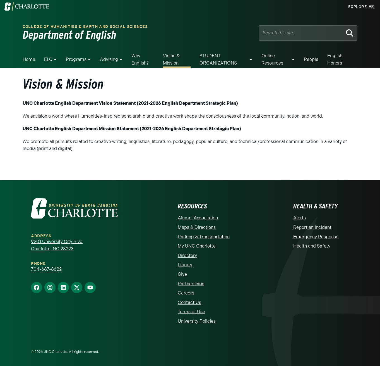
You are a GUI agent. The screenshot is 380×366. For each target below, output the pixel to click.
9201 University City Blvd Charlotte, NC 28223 (57, 245)
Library (185, 264)
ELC (48, 59)
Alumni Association (198, 217)
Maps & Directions (197, 227)
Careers (186, 293)
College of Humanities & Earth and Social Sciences (85, 27)
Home (29, 59)
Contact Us (189, 302)
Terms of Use (191, 311)
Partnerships (191, 283)
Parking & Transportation (204, 236)
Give (182, 274)
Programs (76, 59)
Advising (109, 59)
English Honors (334, 59)
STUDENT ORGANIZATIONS (218, 59)
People (311, 59)
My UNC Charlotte (197, 246)
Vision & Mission (171, 59)
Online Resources (272, 59)
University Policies (197, 321)
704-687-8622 (46, 269)
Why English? (140, 59)
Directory (187, 255)
